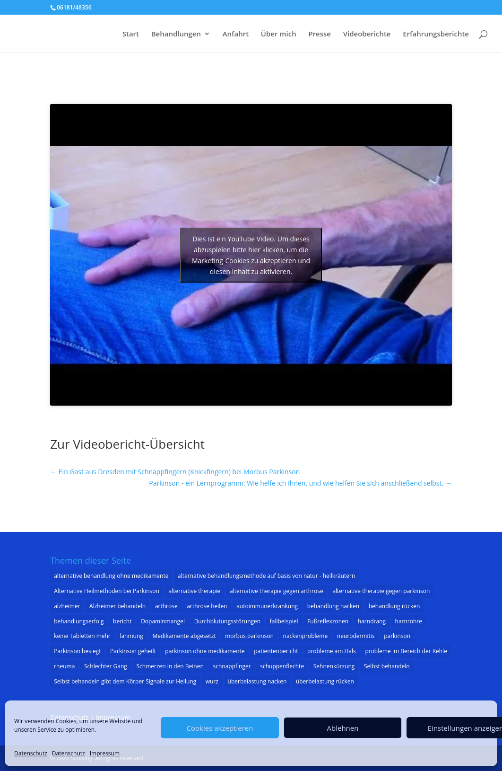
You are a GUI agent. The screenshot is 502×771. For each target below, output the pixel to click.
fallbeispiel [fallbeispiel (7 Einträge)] (284, 621)
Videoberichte (367, 34)
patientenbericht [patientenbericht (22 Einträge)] (276, 651)
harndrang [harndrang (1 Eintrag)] (372, 621)
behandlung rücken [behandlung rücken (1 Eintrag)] (394, 606)
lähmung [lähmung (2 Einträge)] (131, 636)
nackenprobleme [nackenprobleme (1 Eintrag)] (305, 636)
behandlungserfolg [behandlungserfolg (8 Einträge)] (79, 621)
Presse (319, 34)
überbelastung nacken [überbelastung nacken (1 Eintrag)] (257, 681)
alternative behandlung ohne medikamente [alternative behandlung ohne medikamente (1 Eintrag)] (111, 576)
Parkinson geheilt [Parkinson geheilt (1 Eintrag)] (133, 651)
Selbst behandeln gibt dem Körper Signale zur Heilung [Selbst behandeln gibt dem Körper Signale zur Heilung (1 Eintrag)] (125, 681)
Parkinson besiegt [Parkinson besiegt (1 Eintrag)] (77, 651)
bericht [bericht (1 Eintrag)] (122, 621)
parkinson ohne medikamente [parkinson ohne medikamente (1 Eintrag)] (204, 651)
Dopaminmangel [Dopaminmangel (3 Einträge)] (163, 621)
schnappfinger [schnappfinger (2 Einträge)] (232, 666)
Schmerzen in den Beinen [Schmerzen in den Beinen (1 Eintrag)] (170, 666)
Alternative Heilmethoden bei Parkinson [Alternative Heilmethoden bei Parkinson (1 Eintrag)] (106, 591)
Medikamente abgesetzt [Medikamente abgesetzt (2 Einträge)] (184, 636)
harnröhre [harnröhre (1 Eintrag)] (408, 621)
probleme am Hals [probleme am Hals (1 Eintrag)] (331, 651)
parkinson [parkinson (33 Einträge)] (397, 636)
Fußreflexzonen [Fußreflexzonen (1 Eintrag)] (327, 621)
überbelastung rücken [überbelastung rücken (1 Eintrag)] (325, 681)
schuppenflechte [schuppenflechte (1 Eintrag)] (282, 666)
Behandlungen (176, 34)
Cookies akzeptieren (220, 728)
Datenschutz (30, 753)
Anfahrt (236, 34)
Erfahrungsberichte (436, 34)
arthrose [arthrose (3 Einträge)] (166, 606)
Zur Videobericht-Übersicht (127, 443)
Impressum (105, 753)
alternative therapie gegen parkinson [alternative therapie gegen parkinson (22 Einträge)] (381, 591)
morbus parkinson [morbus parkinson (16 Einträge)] (249, 636)
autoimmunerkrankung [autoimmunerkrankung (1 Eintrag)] (267, 606)
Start (130, 34)
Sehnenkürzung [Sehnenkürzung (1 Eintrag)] (334, 666)
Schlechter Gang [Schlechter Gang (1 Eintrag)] (105, 666)
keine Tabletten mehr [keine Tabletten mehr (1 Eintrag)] (82, 636)
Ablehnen (343, 728)
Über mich (278, 34)
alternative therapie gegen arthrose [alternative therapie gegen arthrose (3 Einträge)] (276, 591)
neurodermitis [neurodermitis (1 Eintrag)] (356, 636)
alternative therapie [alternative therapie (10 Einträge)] (194, 591)
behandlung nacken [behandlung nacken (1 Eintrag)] (333, 606)
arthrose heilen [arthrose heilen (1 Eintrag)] (207, 606)
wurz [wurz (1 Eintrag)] (212, 681)
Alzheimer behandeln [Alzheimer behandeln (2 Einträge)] (117, 606)
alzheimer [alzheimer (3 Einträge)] (67, 606)
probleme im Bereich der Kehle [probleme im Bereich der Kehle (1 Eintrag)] (406, 651)
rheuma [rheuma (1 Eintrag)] (64, 666)
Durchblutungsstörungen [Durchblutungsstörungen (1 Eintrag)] (227, 621)
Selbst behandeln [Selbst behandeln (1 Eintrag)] (387, 666)
